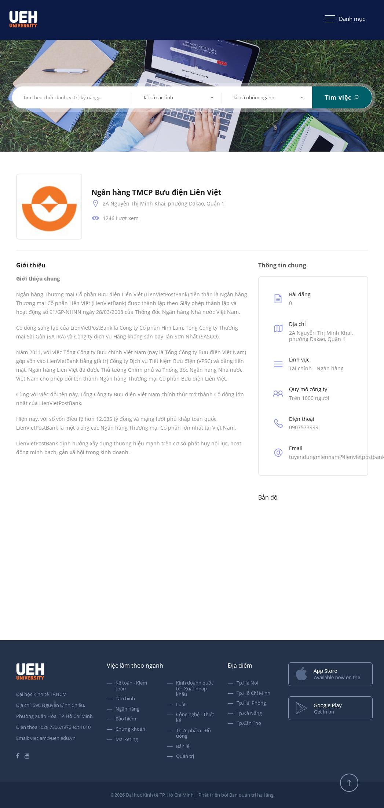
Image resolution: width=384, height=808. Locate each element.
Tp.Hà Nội (247, 683)
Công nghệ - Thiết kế (195, 717)
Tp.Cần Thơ (249, 723)
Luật (181, 705)
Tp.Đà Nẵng (249, 713)
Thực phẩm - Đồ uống (193, 733)
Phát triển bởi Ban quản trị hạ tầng (236, 795)
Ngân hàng (127, 709)
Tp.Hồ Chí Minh (253, 693)
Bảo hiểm (126, 719)
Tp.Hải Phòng (251, 703)
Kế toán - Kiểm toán (131, 686)
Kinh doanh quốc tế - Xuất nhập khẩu (194, 688)
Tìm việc (342, 97)
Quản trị (185, 756)
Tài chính (125, 699)
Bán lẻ (182, 746)
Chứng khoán (130, 729)
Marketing (127, 739)
